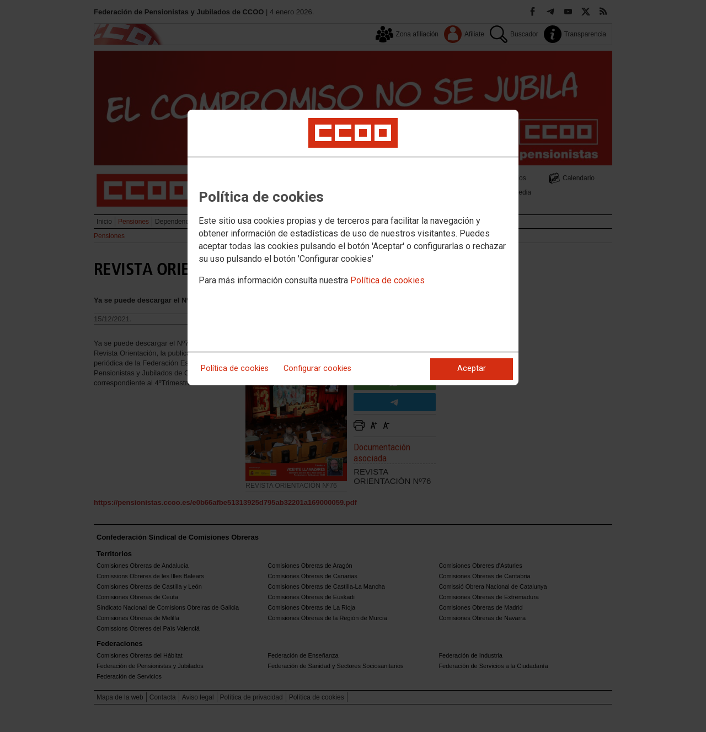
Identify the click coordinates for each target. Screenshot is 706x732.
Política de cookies (387, 280)
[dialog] (353, 247)
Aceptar (471, 368)
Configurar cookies (317, 368)
